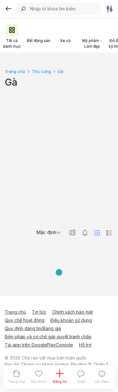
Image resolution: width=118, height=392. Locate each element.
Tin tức (39, 312)
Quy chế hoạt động (24, 320)
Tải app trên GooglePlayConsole (39, 344)
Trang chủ (15, 312)
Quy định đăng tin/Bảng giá (33, 328)
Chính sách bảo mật (72, 312)
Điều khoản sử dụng (71, 320)
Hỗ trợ (85, 344)
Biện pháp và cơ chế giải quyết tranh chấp (48, 336)
